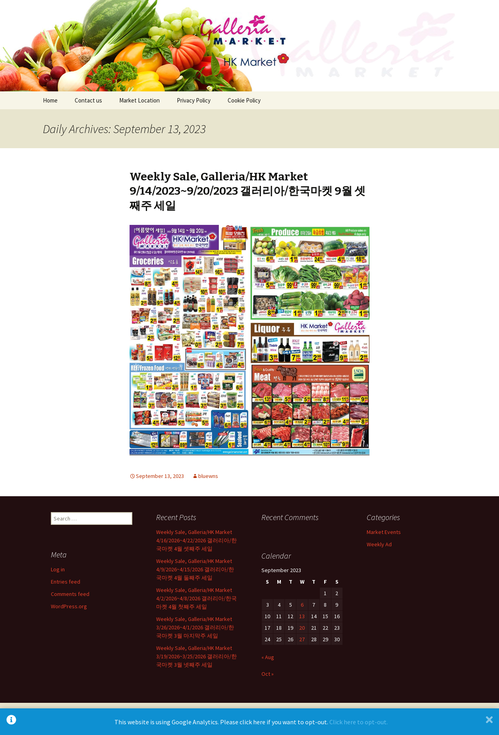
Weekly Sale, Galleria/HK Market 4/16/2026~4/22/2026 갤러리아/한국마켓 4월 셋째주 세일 (196, 540)
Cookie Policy (244, 100)
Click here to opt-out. (358, 722)
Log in (58, 569)
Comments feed (70, 594)
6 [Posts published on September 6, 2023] (302, 604)
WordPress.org (69, 606)
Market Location (139, 100)
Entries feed (65, 581)
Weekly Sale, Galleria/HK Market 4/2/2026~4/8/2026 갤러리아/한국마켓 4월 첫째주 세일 (196, 598)
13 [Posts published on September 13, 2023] (302, 616)
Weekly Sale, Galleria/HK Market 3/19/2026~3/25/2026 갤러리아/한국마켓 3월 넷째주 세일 (196, 656)
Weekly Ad (379, 544)
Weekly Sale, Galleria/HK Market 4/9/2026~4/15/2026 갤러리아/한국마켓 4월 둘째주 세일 (195, 569)
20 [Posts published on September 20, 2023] (302, 627)
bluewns (208, 476)
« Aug (267, 657)
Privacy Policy (194, 100)
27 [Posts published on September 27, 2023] (302, 639)
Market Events (384, 532)
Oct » (267, 673)
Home (50, 100)
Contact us (88, 100)
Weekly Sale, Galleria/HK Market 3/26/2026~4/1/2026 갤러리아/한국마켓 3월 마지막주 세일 (195, 627)
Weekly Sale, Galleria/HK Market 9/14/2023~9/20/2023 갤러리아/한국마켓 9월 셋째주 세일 (248, 191)
